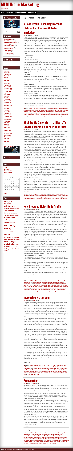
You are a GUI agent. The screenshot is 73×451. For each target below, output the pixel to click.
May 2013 (6, 126)
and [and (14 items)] (15, 208)
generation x (38, 369)
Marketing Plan (44, 438)
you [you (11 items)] (12, 250)
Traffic (39, 116)
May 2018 (6, 80)
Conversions (58, 194)
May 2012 (6, 141)
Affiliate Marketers (54, 108)
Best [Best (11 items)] (17, 208)
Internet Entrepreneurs (35, 195)
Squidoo (33, 198)
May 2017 (6, 96)
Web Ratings (53, 291)
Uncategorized (43, 108)
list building (53, 280)
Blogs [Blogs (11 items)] (8, 210)
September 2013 (8, 119)
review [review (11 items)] (17, 239)
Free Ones (32, 369)
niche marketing (45, 282)
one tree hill (40, 286)
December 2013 (8, 116)
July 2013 (6, 122)
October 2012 (7, 135)
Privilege (58, 440)
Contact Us (9, 13)
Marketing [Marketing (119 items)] (10, 225)
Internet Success (27, 113)
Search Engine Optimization (46, 114)
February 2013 (7, 129)
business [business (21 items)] (7, 213)
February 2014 (7, 113)
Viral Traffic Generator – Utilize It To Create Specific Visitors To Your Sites (45, 124)
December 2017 (8, 88)
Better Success (45, 368)
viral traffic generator (62, 198)
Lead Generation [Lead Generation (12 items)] (14, 219)
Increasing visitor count (37, 297)
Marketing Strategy (62, 438)
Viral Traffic (54, 198)
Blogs (54, 110)
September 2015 (8, 102)
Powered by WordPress (23, 449)
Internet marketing (49, 111)
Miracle (31, 197)
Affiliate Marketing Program (30, 110)
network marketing (36, 282)
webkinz (54, 443)
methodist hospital (62, 371)
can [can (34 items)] (11, 213)
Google (30, 111)
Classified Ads (52, 368)
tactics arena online (45, 289)
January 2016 (7, 100)
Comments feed (8, 170)
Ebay (58, 368)
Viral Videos (26, 200)
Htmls (35, 285)
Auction (39, 368)
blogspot (44, 283)
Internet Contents (41, 285)
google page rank (56, 369)
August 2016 (7, 99)
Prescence (53, 440)
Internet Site (26, 197)
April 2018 (6, 82)
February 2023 (7, 74)
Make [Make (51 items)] (12, 222)
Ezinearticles (26, 195)
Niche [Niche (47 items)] (12, 232)
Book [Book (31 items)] (12, 210)
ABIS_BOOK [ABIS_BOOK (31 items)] (9, 202)
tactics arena (37, 289)
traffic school (30, 374)
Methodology (27, 372)
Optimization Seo (45, 113)
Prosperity (53, 197)
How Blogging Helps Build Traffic (42, 206)
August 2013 (7, 121)
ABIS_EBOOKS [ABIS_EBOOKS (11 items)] (7, 203)
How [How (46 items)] (6, 218)
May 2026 (6, 71)
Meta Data (30, 286)
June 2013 (6, 124)
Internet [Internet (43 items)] (11, 218)
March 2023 (7, 72)
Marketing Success (36, 113)
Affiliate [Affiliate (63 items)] (8, 206)
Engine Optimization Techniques (60, 283)
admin (36, 35)
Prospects (63, 440)
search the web (27, 443)
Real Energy (59, 197)
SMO (41, 443)
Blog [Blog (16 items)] (5, 210)
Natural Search (38, 440)
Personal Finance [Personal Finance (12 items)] (12, 239)
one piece (35, 286)
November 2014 (8, 105)
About (2, 13)
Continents (60, 435)
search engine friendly (36, 288)
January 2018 (7, 86)
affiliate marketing (34, 280)
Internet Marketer (53, 195)
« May (5, 193)
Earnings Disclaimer (20, 13)
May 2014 (6, 108)
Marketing (43, 371)
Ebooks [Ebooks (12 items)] (15, 213)
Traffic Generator (40, 198)
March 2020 (7, 79)
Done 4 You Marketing (9, 40)
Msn (34, 440)
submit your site (57, 372)
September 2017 (8, 93)
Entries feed (7, 169)
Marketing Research (52, 438)
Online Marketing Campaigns (40, 197)
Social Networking (47, 443)
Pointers (60, 286)
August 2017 (7, 94)
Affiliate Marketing (63, 108)
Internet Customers (35, 437)
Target (51, 289)
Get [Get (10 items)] (14, 215)
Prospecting (31, 380)
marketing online (27, 282)
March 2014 (7, 111)
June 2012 (6, 140)
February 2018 (7, 85)
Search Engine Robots (58, 114)
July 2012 (6, 138)
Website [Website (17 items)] (17, 249)
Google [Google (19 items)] (17, 215)
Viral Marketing (47, 198)
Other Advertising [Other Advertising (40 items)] (11, 237)
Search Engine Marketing (33, 114)
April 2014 (6, 110)
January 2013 (7, 130)
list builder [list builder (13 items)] (7, 222)
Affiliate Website (49, 110)
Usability (48, 291)
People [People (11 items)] (5, 239)
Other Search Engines (55, 113)
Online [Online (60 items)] (7, 234)
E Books (63, 194)
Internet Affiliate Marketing (39, 111)
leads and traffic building (44, 280)
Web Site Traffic (33, 200)
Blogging (52, 194)
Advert (35, 368)
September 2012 (8, 136)
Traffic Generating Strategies (56, 116)
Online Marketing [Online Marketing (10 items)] (14, 234)
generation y (44, 369)
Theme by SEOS (31, 449)
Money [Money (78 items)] (7, 228)
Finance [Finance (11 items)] (6, 215)
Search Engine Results (55, 441)
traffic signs (36, 374)
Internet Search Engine (60, 111)
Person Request (46, 440)
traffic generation (59, 282)
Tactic (32, 289)
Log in (5, 167)
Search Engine (32, 441)
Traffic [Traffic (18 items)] (15, 246)
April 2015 (6, 104)
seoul (56, 288)
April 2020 (6, 77)
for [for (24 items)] (9, 215)
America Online (37, 435)
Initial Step (63, 369)
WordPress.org (8, 172)
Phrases (63, 113)
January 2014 (7, 115)
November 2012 (8, 133)
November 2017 (8, 89)
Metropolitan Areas (28, 440)
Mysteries (32, 372)
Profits (49, 197)
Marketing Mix (36, 438)
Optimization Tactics (48, 286)
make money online (34, 108)
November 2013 (8, 118)
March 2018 (7, 83)
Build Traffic (49, 283)
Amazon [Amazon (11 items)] (12, 208)
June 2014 (6, 107)
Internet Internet (45, 195)
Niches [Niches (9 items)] (16, 231)
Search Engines (49, 372)
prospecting (52, 282)
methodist (55, 371)
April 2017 (6, 97)
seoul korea (61, 288)
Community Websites (52, 435)
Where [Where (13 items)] (9, 250)
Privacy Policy (32, 13)
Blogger (36, 283)
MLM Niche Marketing (20, 4)
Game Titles (59, 110)
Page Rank (37, 372)
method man (49, 371)
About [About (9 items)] (13, 203)
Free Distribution (63, 368)
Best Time (44, 435)
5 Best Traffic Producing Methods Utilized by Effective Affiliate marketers (43, 28)
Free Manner (26, 369)
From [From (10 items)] (11, 215)
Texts (55, 289)
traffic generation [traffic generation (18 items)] (9, 249)
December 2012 (8, 132)
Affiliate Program (41, 110)
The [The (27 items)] (12, 247)
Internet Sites (61, 437)
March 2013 (7, 127)
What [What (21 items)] (5, 250)
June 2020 (6, 75)
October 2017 (7, 91)
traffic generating (45, 116)
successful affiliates (32, 116)
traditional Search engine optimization (36, 291)
